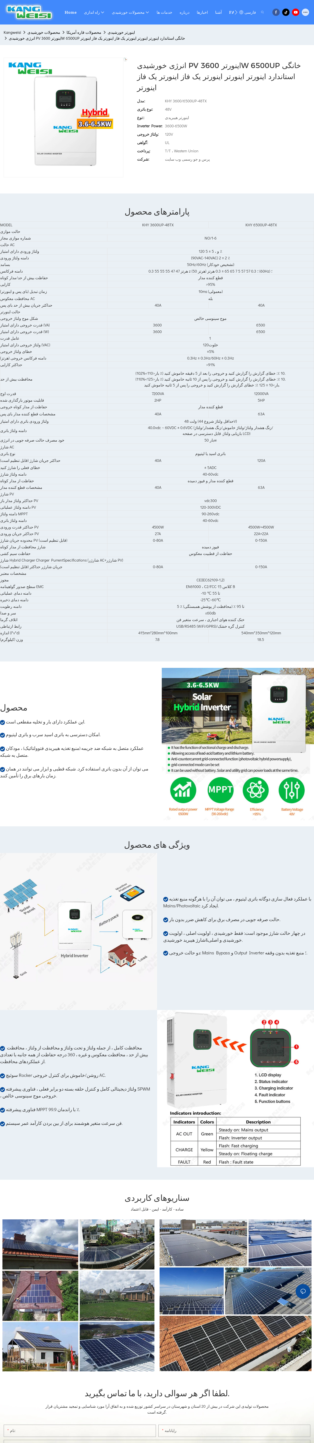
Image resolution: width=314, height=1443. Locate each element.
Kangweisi (12, 32)
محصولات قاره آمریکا (84, 32)
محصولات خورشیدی (43, 32)
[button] (236, 12)
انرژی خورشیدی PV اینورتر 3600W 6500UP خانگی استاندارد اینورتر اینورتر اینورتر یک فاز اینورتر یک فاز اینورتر (97, 38)
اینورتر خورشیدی (121, 32)
